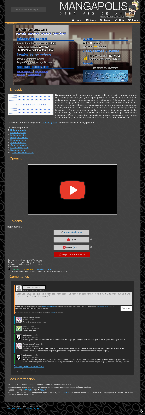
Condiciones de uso (14, 408)
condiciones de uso (103, 306)
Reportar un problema (72, 254)
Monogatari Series (19, 137)
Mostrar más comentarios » (29, 366)
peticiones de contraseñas (49, 306)
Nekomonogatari (18, 135)
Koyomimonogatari (19, 147)
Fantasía (21, 33)
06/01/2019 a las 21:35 (31, 337)
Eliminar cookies (32, 408)
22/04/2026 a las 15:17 (31, 290)
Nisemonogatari (49, 122)
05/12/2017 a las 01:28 (31, 357)
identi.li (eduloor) (71, 232)
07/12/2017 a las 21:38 (31, 346)
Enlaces (21, 74)
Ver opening (41, 71)
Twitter (29, 390)
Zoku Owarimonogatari (23, 152)
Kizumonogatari (17, 150)
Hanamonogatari (18, 140)
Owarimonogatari (18, 145)
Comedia (46, 33)
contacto (53, 312)
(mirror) (72, 247)
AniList (42, 390)
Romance (33, 33)
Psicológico (59, 33)
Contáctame (13, 269)
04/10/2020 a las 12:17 (31, 319)
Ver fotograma (25, 71)
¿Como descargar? (27, 269)
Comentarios (34, 74)
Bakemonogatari (18, 130)
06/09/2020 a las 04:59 (31, 328)
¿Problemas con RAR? (44, 269)
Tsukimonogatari (18, 142)
